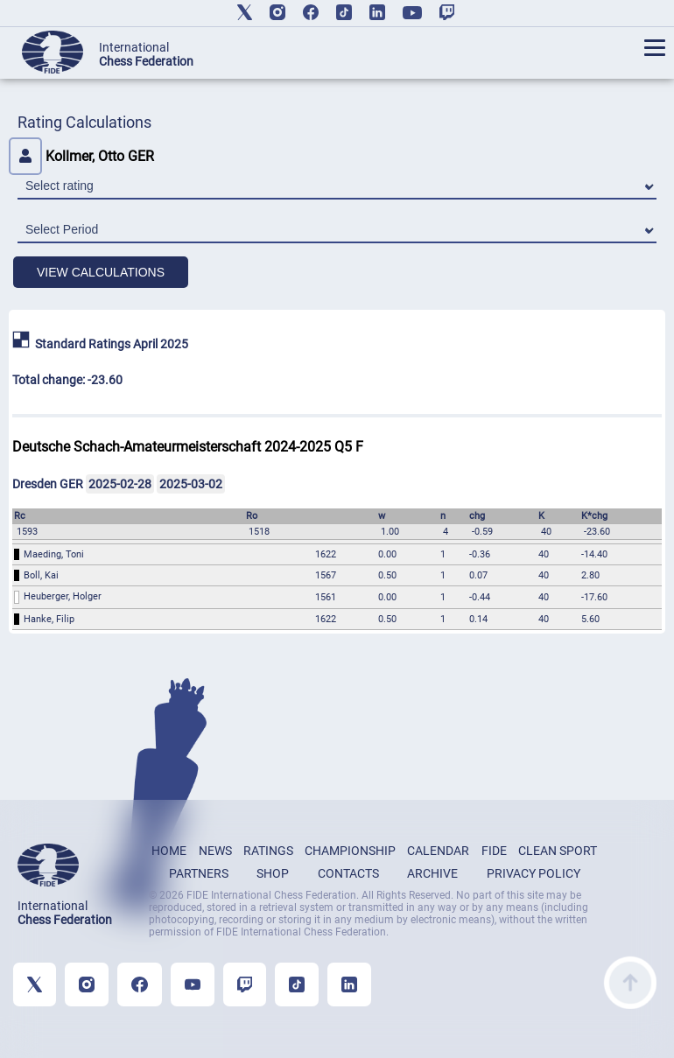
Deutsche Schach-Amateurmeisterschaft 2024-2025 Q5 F (187, 446)
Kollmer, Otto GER (81, 156)
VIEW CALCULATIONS (101, 272)
